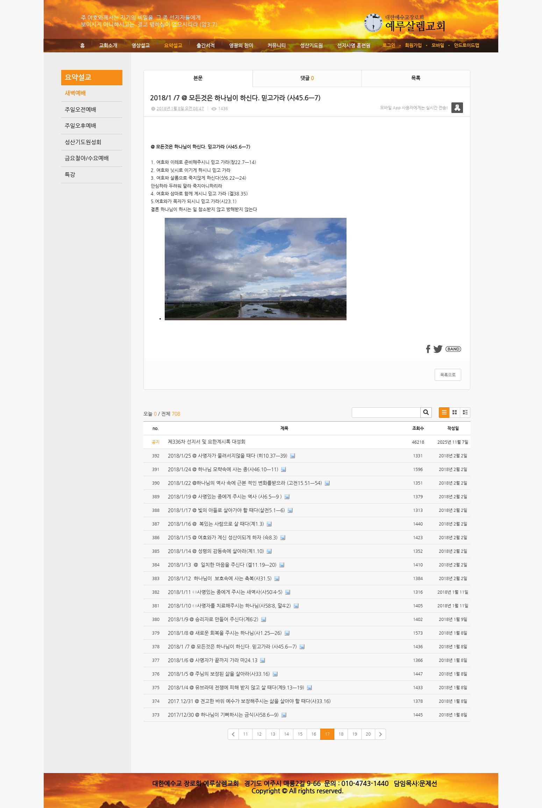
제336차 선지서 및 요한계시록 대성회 (207, 441)
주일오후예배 (80, 125)
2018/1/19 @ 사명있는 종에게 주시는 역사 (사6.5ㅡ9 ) (225, 496)
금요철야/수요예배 (87, 158)
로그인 (389, 45)
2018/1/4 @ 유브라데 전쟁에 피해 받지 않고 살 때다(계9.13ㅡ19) (236, 687)
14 (286, 733)
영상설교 (140, 45)
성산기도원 (311, 45)
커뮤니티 (277, 45)
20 (368, 733)
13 (272, 733)
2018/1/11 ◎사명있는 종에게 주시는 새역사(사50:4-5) (225, 592)
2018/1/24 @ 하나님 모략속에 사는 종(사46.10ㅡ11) (223, 469)
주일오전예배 (80, 109)
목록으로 (448, 374)
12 (259, 733)
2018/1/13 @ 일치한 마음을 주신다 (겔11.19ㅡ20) (222, 564)
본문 (197, 78)
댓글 (307, 78)
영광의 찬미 (241, 45)
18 (340, 733)
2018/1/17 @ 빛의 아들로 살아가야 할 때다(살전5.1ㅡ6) (226, 510)
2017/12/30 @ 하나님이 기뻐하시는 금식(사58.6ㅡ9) (223, 714)
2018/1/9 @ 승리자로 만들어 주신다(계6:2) (213, 619)
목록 (415, 78)
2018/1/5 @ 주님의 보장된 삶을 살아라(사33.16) (219, 674)
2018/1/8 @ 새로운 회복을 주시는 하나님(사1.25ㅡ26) (225, 633)
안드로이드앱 (466, 45)
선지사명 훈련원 (353, 45)
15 (300, 733)
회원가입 (413, 45)
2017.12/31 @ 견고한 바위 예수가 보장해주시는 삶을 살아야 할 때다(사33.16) (249, 701)
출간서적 (206, 45)
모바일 (438, 45)
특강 (70, 174)
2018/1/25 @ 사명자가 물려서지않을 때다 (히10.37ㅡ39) (227, 455)
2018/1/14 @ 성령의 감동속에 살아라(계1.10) (216, 551)
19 (354, 733)
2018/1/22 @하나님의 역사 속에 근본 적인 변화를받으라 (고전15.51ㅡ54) (245, 483)
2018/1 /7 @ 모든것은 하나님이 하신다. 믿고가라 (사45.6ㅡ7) (232, 646)
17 (327, 733)
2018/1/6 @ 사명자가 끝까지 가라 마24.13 (212, 660)
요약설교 (173, 45)
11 (245, 733)
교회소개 (108, 45)
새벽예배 (75, 93)
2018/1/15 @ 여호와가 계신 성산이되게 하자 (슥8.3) (223, 537)
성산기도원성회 (83, 142)
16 (313, 733)
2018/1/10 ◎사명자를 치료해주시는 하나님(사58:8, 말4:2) (229, 605)
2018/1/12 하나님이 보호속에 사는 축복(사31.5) (220, 578)
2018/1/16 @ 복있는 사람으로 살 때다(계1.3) (216, 524)
